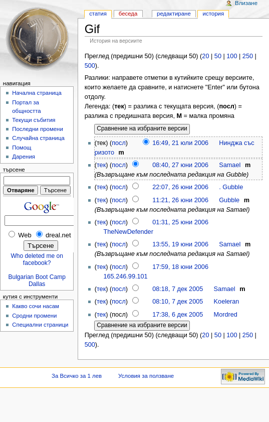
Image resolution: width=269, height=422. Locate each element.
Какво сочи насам (35, 306)
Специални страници (40, 325)
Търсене (14, 170)
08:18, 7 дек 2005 (177, 289)
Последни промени (37, 129)
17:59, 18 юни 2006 (180, 266)
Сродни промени (34, 316)
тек (101, 165)
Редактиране (174, 14)
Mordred (225, 314)
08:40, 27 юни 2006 (180, 165)
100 (231, 56)
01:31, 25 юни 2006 (180, 222)
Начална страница (37, 93)
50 (217, 56)
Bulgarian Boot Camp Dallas (37, 280)
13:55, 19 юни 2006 (180, 244)
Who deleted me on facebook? (37, 259)
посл (119, 143)
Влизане (246, 3)
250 (247, 56)
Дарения (23, 157)
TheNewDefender (128, 231)
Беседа (128, 14)
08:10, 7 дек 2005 (177, 301)
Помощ (21, 148)
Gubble (229, 200)
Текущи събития (33, 120)
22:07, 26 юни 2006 (180, 187)
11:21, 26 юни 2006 (180, 200)
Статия (98, 14)
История (213, 14)
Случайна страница (38, 138)
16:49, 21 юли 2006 (180, 143)
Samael (229, 165)
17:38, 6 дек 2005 (177, 314)
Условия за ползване (146, 376)
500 (90, 65)
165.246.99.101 (125, 276)
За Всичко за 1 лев (77, 376)
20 (205, 56)
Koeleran (226, 301)
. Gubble (231, 187)
